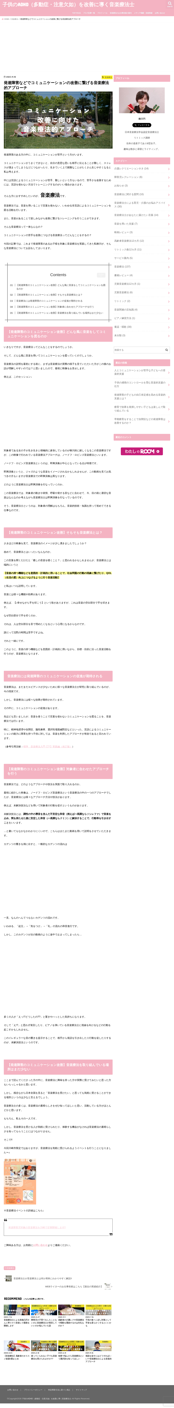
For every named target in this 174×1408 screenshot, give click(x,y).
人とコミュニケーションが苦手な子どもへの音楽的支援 (140, 361)
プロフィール (102, 13)
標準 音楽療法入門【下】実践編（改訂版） (47, 751)
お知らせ (120, 184)
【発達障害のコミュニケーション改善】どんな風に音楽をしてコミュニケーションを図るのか (62, 287)
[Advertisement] (87, 47)
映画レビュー (122, 228)
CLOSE (101, 275)
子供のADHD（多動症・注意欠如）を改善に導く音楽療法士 (68, 4)
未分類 (119, 325)
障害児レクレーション (127, 176)
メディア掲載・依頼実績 (143, 13)
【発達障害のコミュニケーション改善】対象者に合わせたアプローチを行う (60, 306)
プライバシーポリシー (34, 1394)
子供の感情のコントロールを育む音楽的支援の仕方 (140, 371)
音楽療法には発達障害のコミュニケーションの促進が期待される (55, 300)
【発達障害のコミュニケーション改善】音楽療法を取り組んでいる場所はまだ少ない (62, 315)
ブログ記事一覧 (89, 13)
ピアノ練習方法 (124, 309)
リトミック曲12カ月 (127, 244)
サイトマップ (84, 1394)
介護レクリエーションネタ (130, 168)
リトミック (121, 292)
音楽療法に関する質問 (128, 192)
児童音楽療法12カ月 (126, 276)
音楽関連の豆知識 (125, 300)
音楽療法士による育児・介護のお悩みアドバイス (139, 202)
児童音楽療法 (122, 284)
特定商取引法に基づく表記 (61, 1394)
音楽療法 (10, 1273)
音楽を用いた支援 (125, 220)
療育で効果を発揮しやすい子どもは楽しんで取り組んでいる (140, 392)
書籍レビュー (122, 268)
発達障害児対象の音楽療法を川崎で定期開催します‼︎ (37, 1232)
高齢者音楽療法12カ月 (128, 236)
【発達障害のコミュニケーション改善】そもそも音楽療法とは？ (55, 294)
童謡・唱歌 (122, 317)
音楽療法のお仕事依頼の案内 (121, 13)
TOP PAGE (76, 13)
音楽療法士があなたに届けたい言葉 (135, 212)
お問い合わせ (160, 13)
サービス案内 (122, 252)
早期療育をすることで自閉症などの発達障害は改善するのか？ (140, 403)
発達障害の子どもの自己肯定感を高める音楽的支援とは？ (140, 380)
